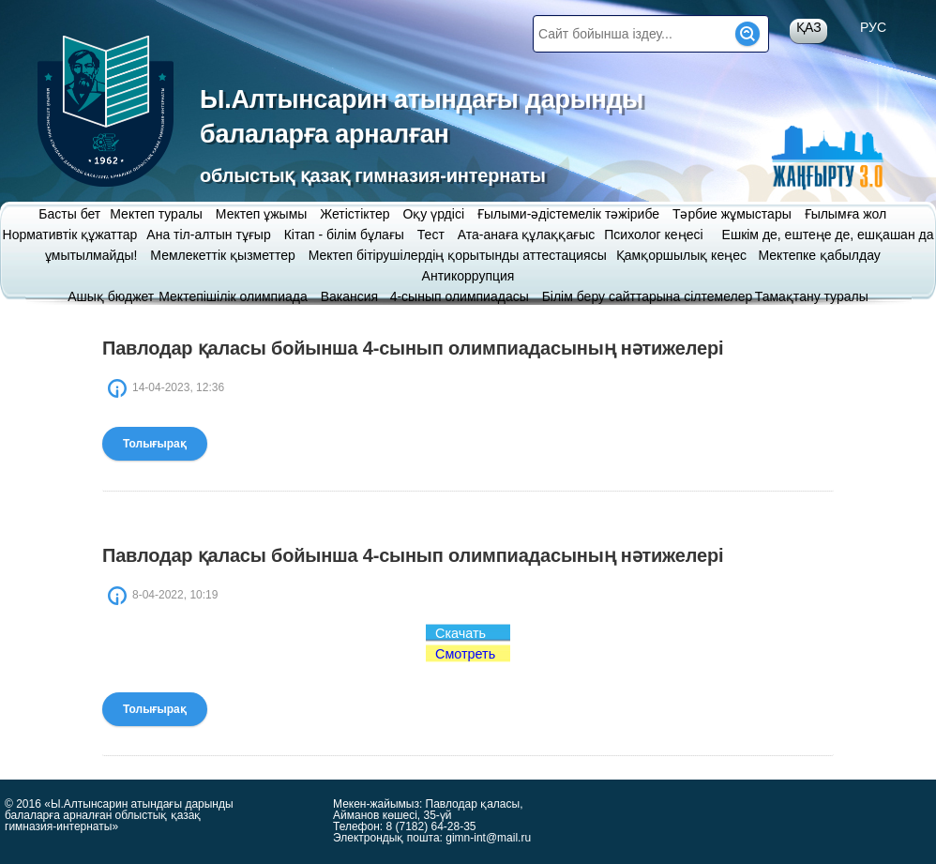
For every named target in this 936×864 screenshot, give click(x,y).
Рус (873, 27)
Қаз (809, 27)
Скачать (460, 633)
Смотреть (465, 653)
